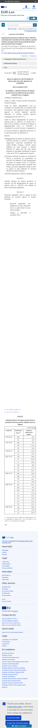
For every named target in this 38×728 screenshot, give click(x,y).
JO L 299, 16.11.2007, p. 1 (14, 409)
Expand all (24, 56)
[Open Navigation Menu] (3, 25)
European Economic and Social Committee (14, 670)
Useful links (5, 579)
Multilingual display (9, 63)
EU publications (6, 595)
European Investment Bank (9, 674)
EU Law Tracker (6, 601)
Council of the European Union (10, 657)
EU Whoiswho (6, 593)
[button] (19, 726)
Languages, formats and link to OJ (14, 59)
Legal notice (5, 561)
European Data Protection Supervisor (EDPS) (14, 678)
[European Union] (6, 607)
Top (5, 525)
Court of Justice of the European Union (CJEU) (15, 661)
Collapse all (32, 56)
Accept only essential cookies (17, 723)
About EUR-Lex (6, 575)
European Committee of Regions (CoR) (13, 672)
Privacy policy (6, 641)
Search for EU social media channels (12, 632)
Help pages (5, 550)
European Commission (8, 659)
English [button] (34, 7)
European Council (7, 655)
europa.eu (15, 611)
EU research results (7, 591)
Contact (4, 552)
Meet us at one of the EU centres (11, 625)
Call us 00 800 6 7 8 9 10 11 (10, 618)
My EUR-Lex (26, 7)
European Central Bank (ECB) (10, 664)
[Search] (35, 25)
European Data (6, 587)
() (24, 117)
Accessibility (5, 566)
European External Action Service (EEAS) (13, 668)
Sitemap (4, 554)
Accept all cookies (13, 718)
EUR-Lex (7, 12)
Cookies (4, 646)
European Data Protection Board (11, 680)
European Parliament (8, 653)
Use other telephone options (10, 621)
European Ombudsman (8, 676)
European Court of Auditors (9, 666)
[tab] (19, 59)
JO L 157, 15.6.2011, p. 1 (13, 412)
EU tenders (5, 589)
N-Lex (3, 599)
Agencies (4, 687)
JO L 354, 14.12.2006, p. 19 (27, 519)
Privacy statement (7, 568)
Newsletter (5, 577)
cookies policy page (14, 707)
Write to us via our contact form (11, 623)
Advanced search (31, 31)
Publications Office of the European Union (14, 685)
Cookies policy (6, 564)
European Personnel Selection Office (12, 683)
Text (4, 67)
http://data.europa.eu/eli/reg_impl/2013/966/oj (19, 53)
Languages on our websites (10, 639)
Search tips (12, 29)
